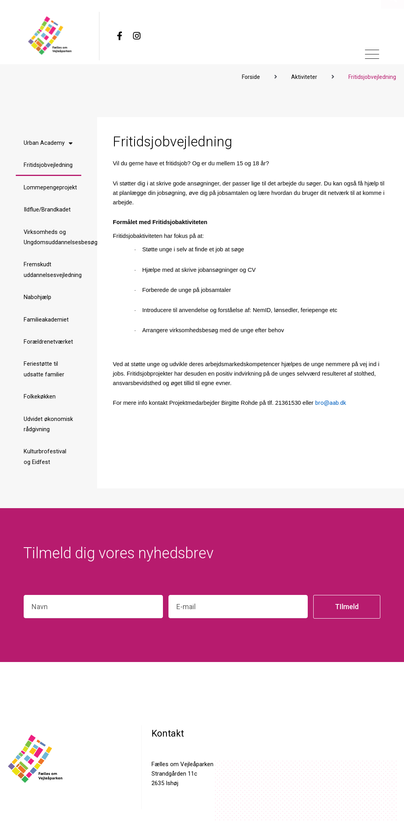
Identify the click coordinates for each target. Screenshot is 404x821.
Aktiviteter (304, 75)
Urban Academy (48, 141)
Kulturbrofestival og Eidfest (45, 461)
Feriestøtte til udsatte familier (44, 371)
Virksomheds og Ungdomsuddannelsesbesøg (52, 237)
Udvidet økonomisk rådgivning (48, 427)
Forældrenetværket (48, 343)
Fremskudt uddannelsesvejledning (52, 270)
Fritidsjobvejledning (48, 163)
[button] (392, 42)
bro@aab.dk (330, 401)
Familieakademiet (46, 321)
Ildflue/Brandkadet (47, 209)
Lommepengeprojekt (50, 186)
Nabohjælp (37, 298)
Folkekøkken (40, 399)
